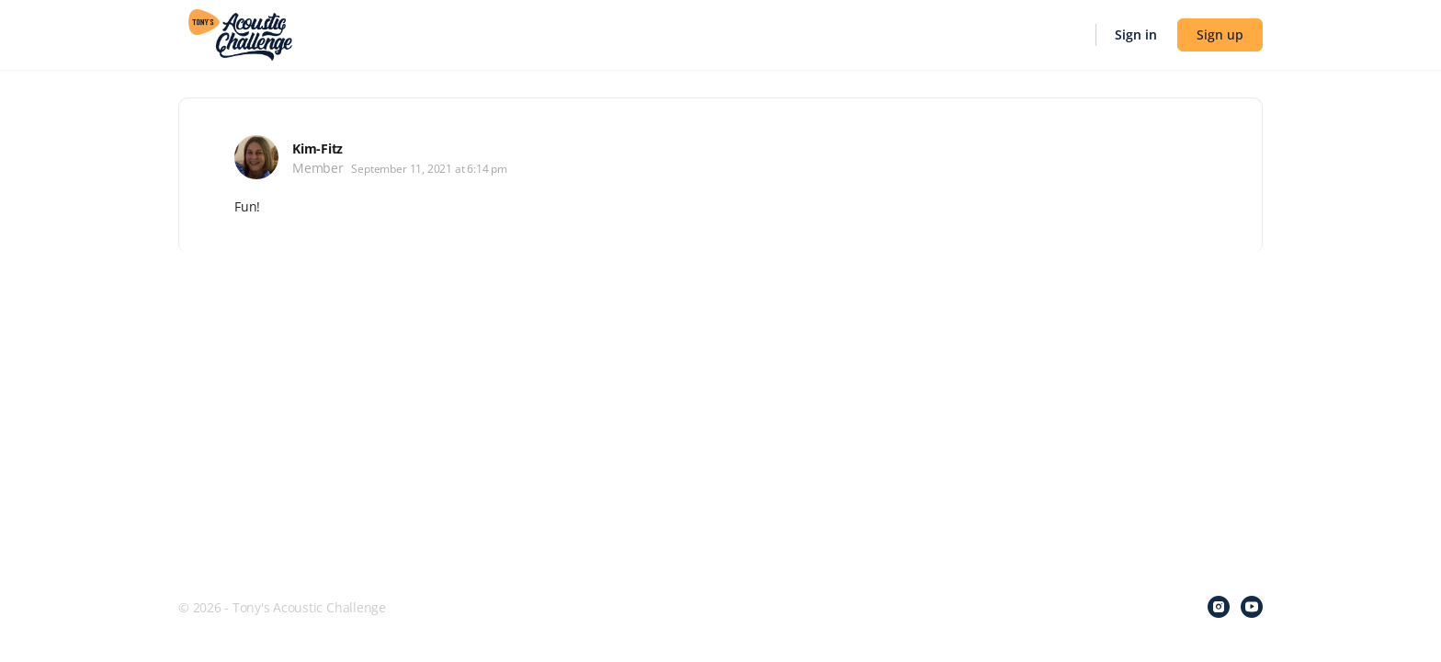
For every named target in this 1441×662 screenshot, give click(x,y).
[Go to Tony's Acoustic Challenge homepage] (240, 33)
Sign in (1136, 34)
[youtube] (1252, 607)
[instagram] (1219, 607)
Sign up (1220, 34)
